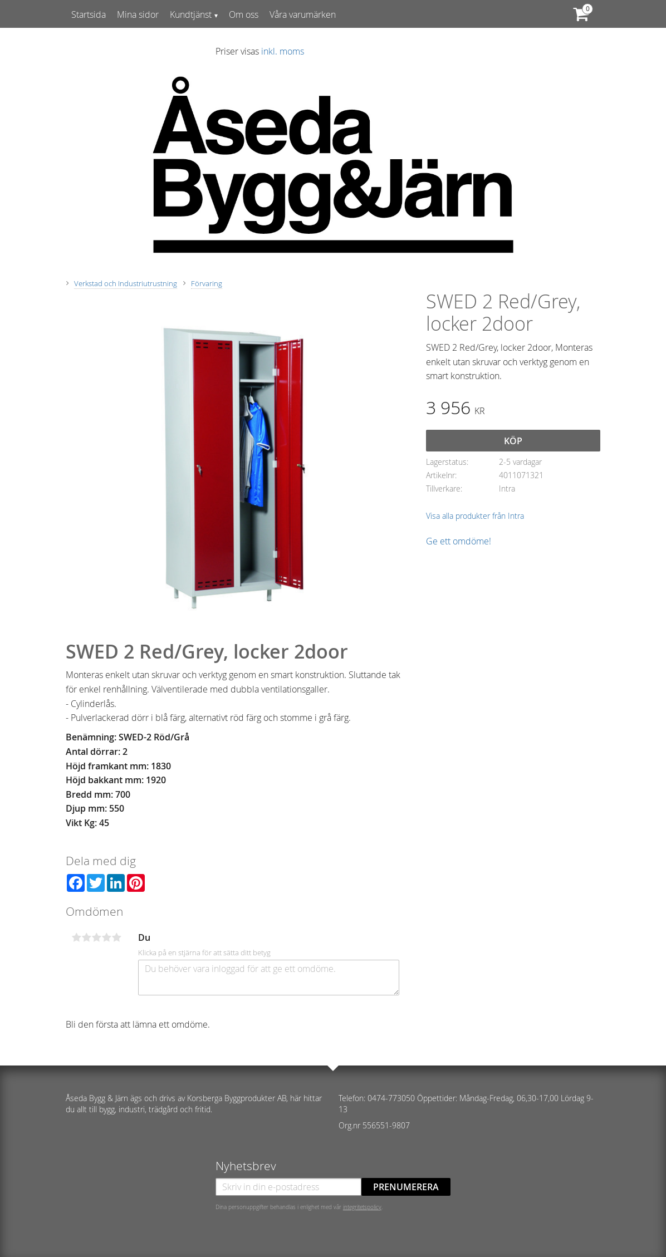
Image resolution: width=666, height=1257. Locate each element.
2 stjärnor (86, 937)
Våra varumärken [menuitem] (303, 14)
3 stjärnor (96, 937)
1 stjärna (76, 937)
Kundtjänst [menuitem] (191, 14)
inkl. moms (282, 51)
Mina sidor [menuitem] (138, 14)
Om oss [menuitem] (243, 14)
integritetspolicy (362, 1207)
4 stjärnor (106, 937)
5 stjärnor (116, 937)
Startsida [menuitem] (88, 14)
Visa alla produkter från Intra (475, 515)
